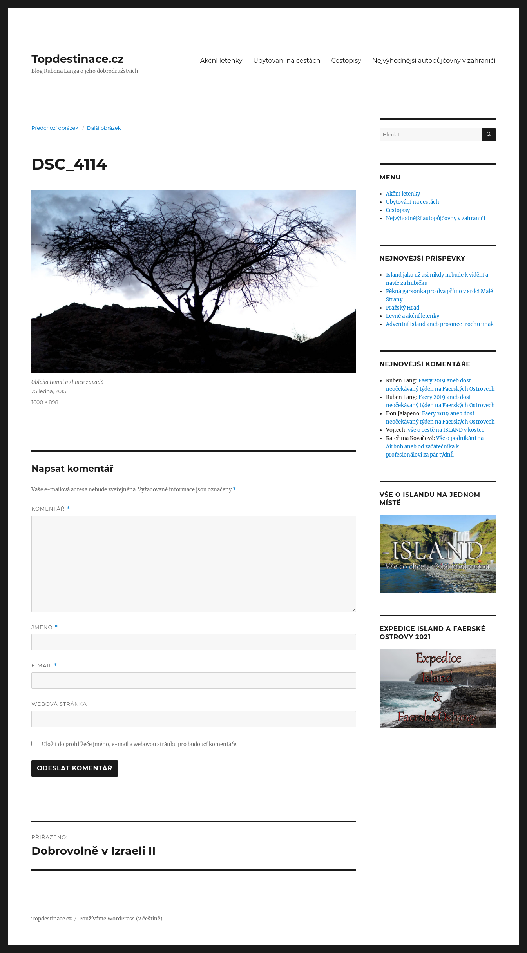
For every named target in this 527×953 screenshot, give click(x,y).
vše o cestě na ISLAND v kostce (446, 430)
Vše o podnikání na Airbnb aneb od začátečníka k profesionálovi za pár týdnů (435, 446)
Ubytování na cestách (286, 60)
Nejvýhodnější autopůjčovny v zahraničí (434, 60)
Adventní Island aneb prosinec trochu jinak (440, 324)
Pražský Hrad (402, 307)
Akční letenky (221, 60)
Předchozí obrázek (54, 128)
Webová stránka (59, 704)
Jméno (44, 627)
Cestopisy (346, 60)
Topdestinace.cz (77, 58)
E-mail (44, 665)
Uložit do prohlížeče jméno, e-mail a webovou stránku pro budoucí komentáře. (139, 744)
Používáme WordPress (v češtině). (121, 918)
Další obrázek (104, 128)
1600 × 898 (44, 402)
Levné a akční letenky (412, 316)
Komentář (50, 508)
